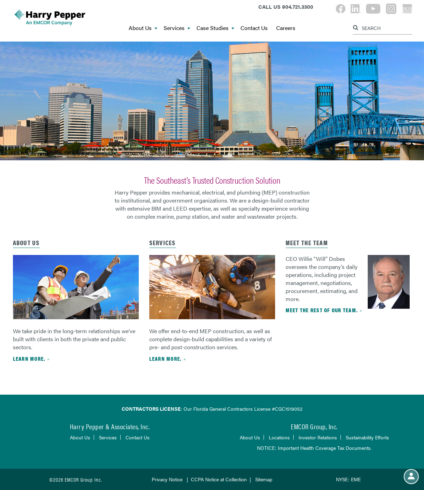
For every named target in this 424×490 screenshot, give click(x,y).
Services (177, 28)
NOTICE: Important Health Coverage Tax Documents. (314, 447)
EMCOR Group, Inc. (314, 426)
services (162, 242)
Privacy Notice (167, 479)
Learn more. (29, 358)
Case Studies (215, 28)
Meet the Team (307, 242)
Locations (279, 437)
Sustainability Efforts (367, 437)
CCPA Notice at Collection (219, 479)
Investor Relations (318, 437)
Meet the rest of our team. (322, 310)
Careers (285, 28)
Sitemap (263, 479)
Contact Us (254, 28)
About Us (143, 28)
